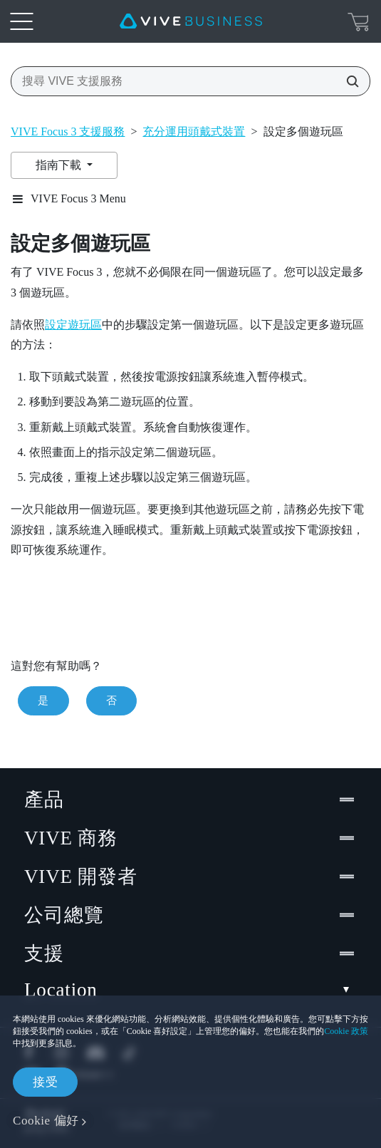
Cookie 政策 (346, 1031)
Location (190, 990)
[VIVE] (191, 21)
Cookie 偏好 (46, 1120)
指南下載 (60, 165)
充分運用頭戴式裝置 (193, 131)
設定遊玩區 (73, 325)
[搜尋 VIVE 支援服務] (348, 81)
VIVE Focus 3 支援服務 (68, 131)
